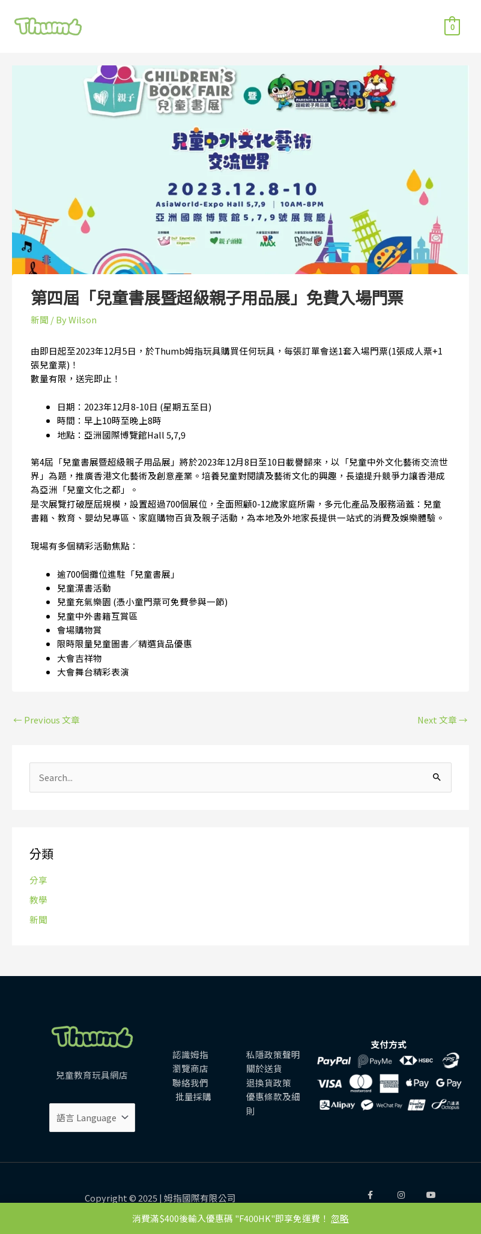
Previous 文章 (46, 719)
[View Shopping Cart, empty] (452, 26)
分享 (38, 879)
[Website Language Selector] (92, 1117)
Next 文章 (442, 719)
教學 (38, 899)
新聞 (38, 919)
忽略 (340, 1218)
